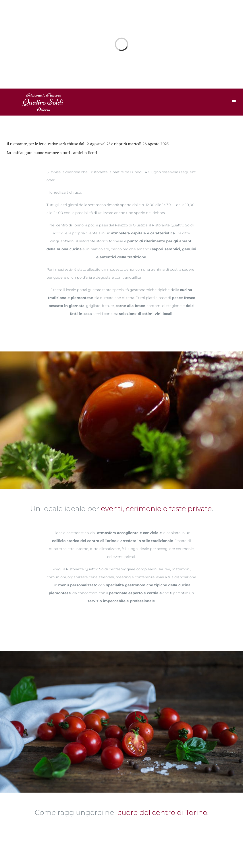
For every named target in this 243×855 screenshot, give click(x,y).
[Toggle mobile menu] (234, 100)
